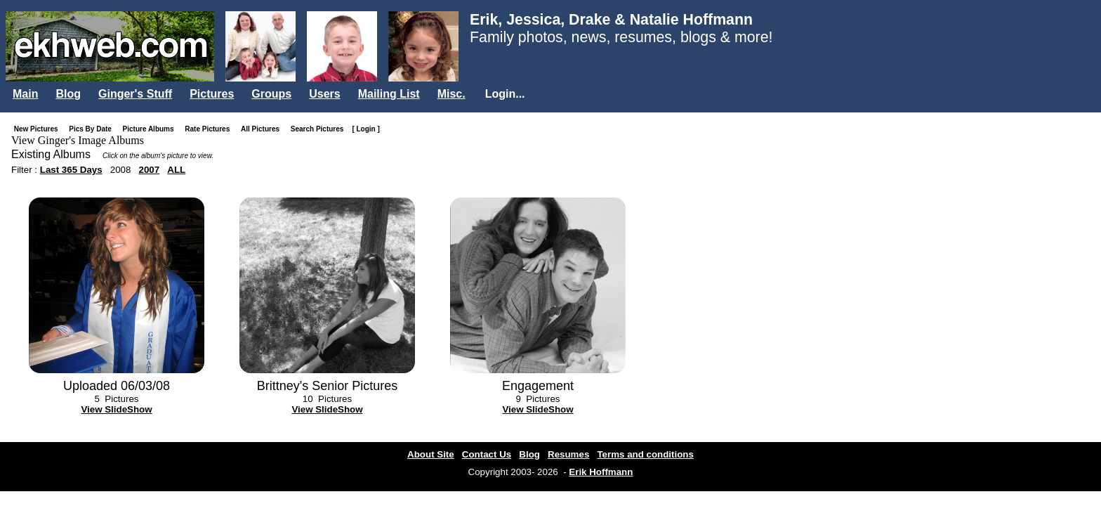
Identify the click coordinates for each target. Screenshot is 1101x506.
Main (25, 94)
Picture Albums (151, 129)
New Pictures (39, 129)
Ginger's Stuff (135, 94)
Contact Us (486, 454)
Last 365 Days (71, 169)
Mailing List (389, 94)
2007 (149, 169)
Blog (68, 94)
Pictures (212, 94)
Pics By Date (93, 129)
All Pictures (263, 129)
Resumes (568, 454)
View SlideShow (116, 409)
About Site (430, 454)
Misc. (451, 94)
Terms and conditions (645, 454)
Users (324, 94)
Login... (505, 94)
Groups (271, 94)
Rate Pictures (210, 129)
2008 (120, 169)
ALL (176, 169)
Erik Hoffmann (601, 472)
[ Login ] (365, 129)
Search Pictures (320, 129)
